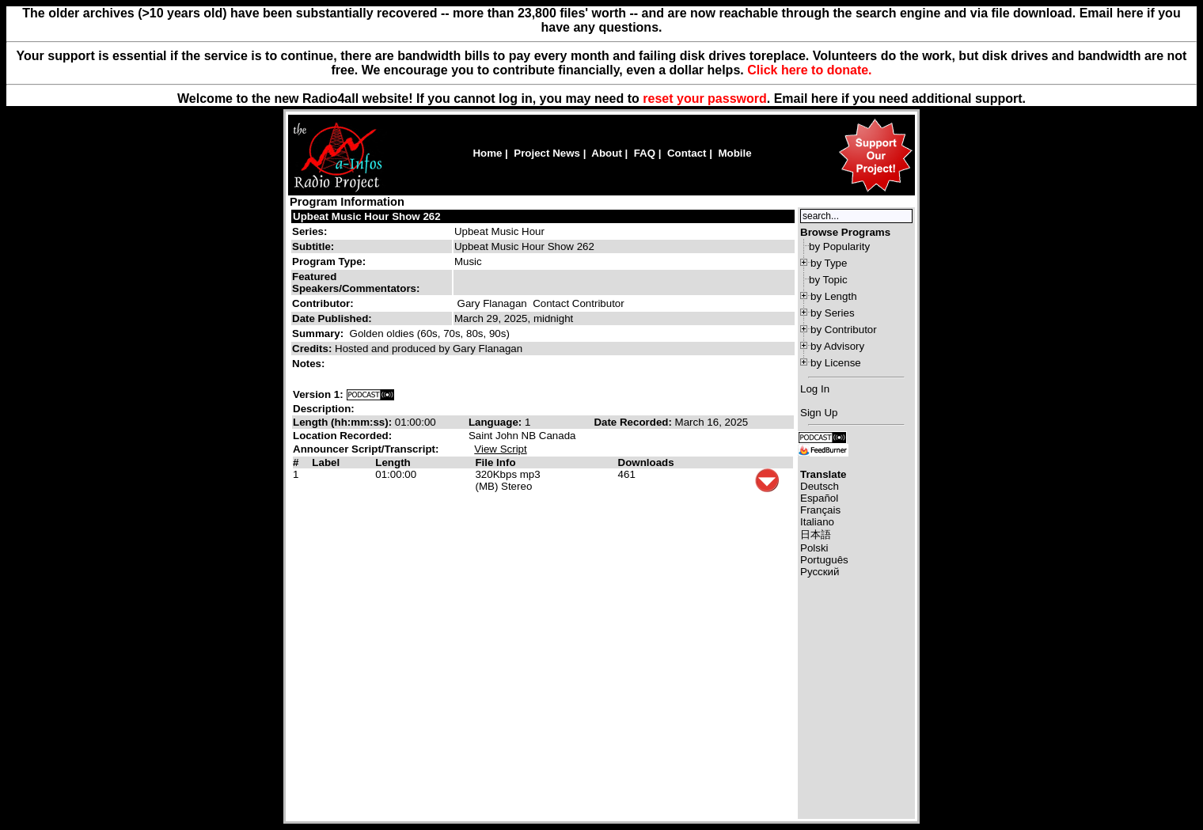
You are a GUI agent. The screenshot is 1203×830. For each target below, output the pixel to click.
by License (835, 363)
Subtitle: (313, 246)
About (606, 153)
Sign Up (818, 413)
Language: (497, 422)
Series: (309, 231)
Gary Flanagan (492, 303)
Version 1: (318, 394)
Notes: (310, 364)
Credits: (313, 348)
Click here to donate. (809, 70)
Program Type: (329, 261)
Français (820, 510)
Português (824, 560)
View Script (500, 449)
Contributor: (323, 303)
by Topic (828, 280)
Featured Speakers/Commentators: (355, 282)
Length (392, 462)
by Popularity (839, 246)
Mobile (734, 153)
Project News (547, 153)
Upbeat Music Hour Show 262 (367, 216)
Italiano (817, 522)
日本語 (815, 534)
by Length (833, 296)
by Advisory (837, 346)
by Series (832, 313)
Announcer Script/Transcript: (365, 449)
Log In (814, 389)
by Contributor (843, 329)
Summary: (319, 333)
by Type (828, 263)
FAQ (644, 153)
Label (326, 462)
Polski (814, 548)
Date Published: (332, 318)
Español (819, 498)
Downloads (646, 462)
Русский (819, 572)
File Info (495, 462)
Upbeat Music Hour (499, 231)
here (824, 98)
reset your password (705, 98)
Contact (687, 153)
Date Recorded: (634, 422)
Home (487, 153)
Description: (324, 409)
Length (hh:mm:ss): (344, 422)
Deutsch (819, 486)
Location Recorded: (342, 436)
